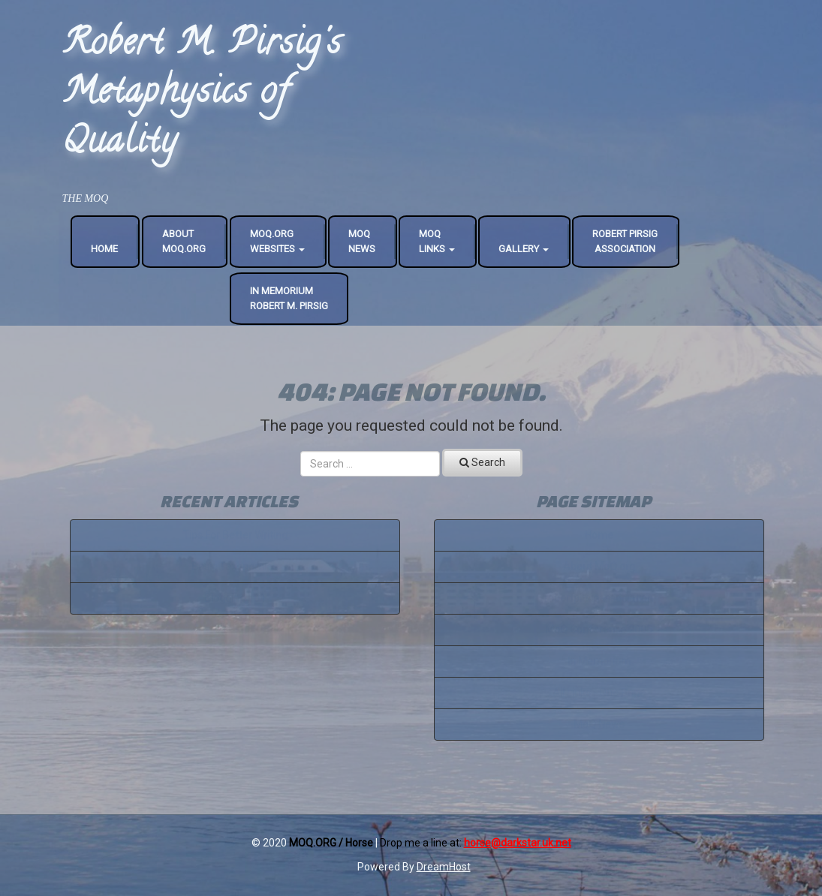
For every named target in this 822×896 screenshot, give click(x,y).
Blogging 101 (235, 598)
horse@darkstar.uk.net (517, 843)
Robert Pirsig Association (625, 241)
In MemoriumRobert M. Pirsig (289, 298)
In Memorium (599, 661)
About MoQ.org (599, 567)
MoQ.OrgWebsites (277, 241)
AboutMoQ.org (184, 241)
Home (104, 248)
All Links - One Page (599, 693)
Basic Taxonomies (234, 567)
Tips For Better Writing (235, 535)
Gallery (523, 248)
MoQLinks (437, 241)
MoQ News (599, 724)
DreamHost (444, 867)
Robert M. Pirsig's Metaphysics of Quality (202, 95)
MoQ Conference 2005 (598, 630)
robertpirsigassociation (598, 598)
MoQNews (361, 241)
